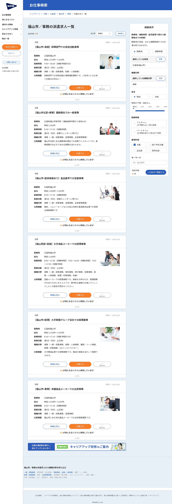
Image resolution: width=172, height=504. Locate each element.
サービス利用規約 (52, 495)
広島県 (53, 14)
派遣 (137, 145)
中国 (45, 14)
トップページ (35, 14)
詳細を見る (55, 88)
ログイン (11, 53)
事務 (69, 14)
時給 (137, 97)
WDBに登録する (11, 47)
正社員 (138, 150)
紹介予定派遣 (156, 145)
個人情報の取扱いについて (69, 495)
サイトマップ (154, 495)
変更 (160, 59)
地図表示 (121, 33)
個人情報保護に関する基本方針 (91, 495)
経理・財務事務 (29, 475)
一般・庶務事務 (29, 472)
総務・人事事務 (67, 472)
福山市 (61, 14)
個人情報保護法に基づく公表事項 (115, 495)
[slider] (133, 110)
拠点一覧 (5, 38)
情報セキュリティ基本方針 (138, 495)
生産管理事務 (46, 475)
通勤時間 (157, 51)
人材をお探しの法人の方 (10, 71)
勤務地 (138, 51)
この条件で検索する (155, 172)
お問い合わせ (11, 62)
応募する (80, 88)
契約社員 (154, 150)
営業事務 (57, 472)
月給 (155, 97)
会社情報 (5, 68)
